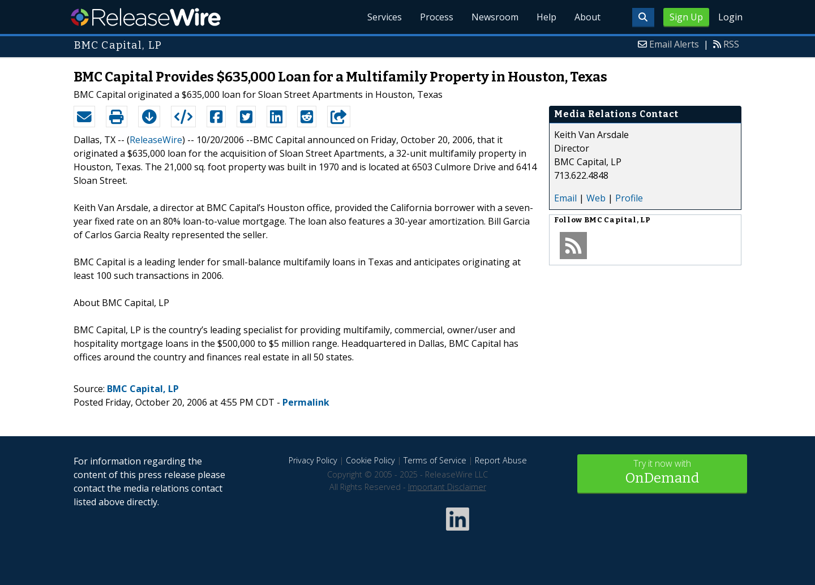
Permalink (305, 402)
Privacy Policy (313, 460)
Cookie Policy (370, 460)
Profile (629, 198)
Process (436, 17)
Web (596, 198)
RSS (731, 44)
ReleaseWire (146, 17)
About (587, 17)
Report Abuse (501, 460)
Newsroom (494, 17)
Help (546, 17)
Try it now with (662, 472)
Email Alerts (674, 44)
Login (730, 17)
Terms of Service (435, 460)
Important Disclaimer (447, 486)
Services (384, 17)
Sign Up (686, 17)
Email (565, 198)
